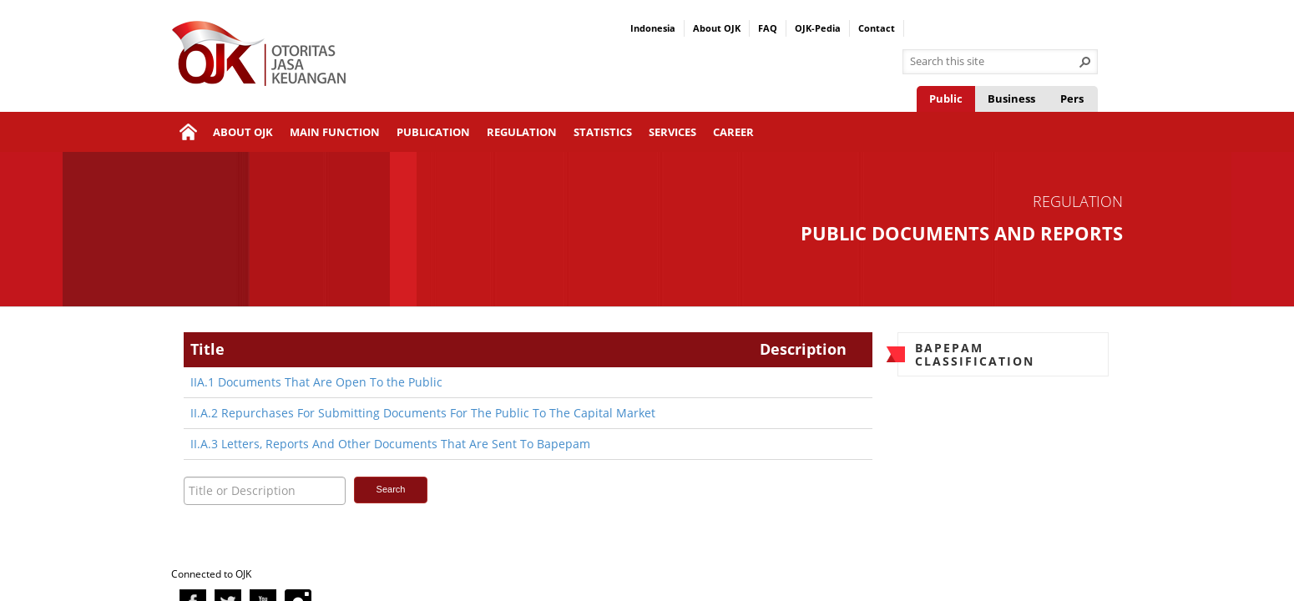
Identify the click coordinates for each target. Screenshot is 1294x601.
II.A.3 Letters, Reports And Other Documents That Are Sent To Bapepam (390, 444)
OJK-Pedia (818, 28)
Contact (876, 28)
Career (733, 131)
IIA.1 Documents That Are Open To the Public (316, 382)
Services (672, 131)
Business (1011, 98)
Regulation (522, 131)
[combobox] (993, 61)
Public (946, 98)
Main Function (335, 131)
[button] (1085, 62)
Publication (433, 131)
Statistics (603, 131)
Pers (1072, 98)
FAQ (767, 28)
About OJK (717, 28)
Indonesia (652, 28)
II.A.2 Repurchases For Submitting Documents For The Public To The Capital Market (422, 413)
